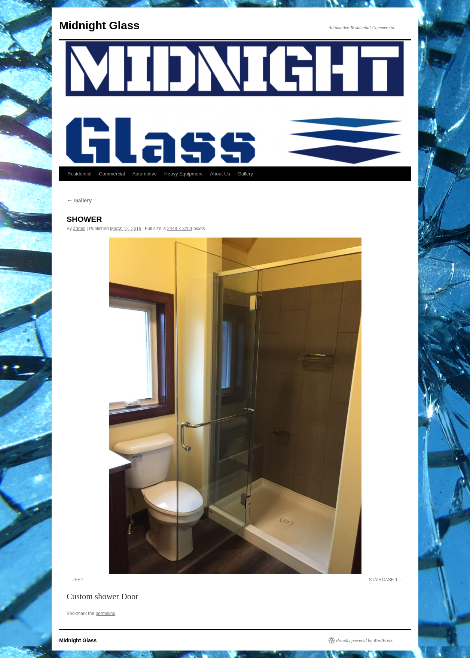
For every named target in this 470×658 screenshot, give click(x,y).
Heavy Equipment (183, 174)
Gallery (245, 174)
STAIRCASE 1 (383, 579)
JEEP (77, 579)
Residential (79, 174)
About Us (220, 174)
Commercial (112, 174)
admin (79, 228)
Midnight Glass (99, 25)
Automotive (144, 174)
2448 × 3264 (179, 228)
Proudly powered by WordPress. (365, 640)
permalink (105, 613)
